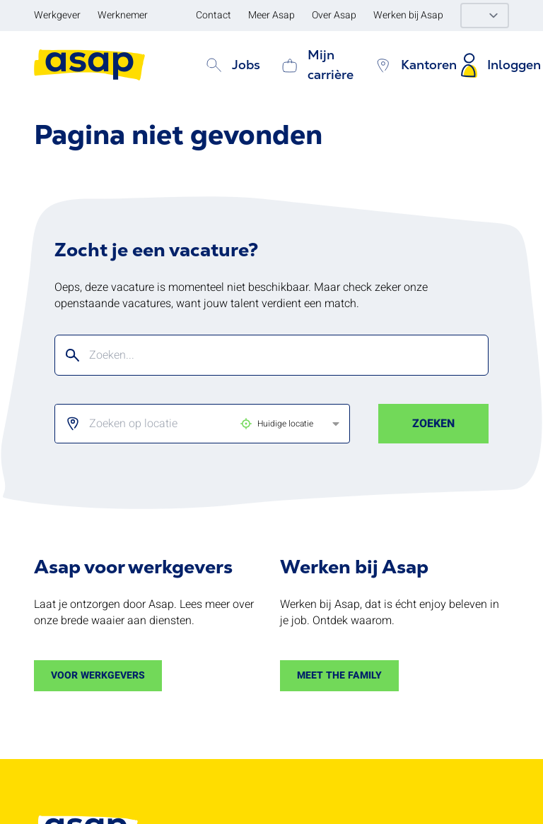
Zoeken (433, 423)
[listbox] (190, 424)
